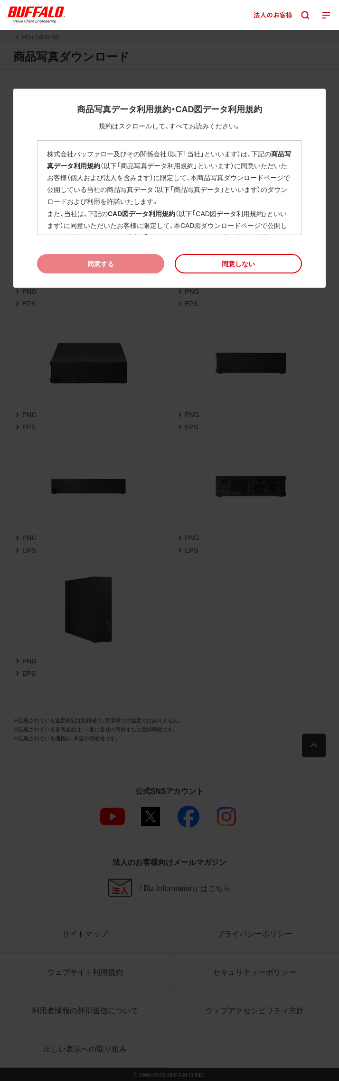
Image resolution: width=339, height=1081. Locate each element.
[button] (238, 263)
